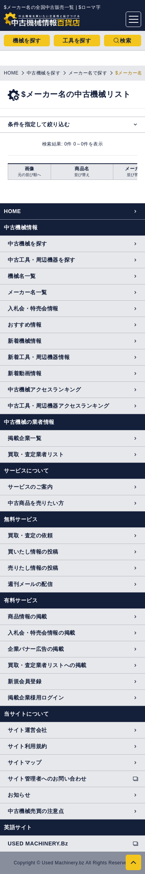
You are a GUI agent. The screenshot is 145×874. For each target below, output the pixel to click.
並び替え (82, 175)
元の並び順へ (29, 175)
